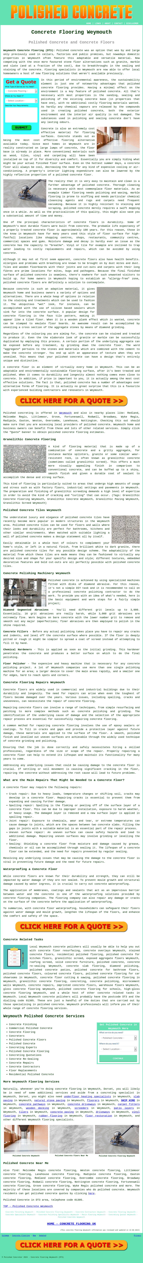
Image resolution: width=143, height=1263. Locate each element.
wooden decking (37, 1108)
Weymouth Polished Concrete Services (43, 1016)
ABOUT (108, 23)
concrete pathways (32, 1104)
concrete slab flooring (85, 966)
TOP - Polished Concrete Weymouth (28, 1206)
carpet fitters (129, 1104)
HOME (88, 23)
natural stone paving (49, 1100)
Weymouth (65, 413)
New (34, 1236)
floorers (93, 1100)
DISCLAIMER (132, 23)
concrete (81, 450)
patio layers (124, 1108)
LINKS (98, 23)
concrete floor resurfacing (59, 950)
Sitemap (5, 1236)
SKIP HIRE (128, 1100)
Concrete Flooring (21, 1236)
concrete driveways (82, 1104)
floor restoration (98, 1115)
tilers (23, 1112)
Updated (42, 1236)
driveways (103, 1112)
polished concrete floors (22, 973)
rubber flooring (50, 1115)
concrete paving (62, 1112)
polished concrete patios (50, 969)
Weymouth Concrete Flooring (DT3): (29, 50)
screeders (81, 1108)
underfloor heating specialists (87, 1096)
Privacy (137, 1236)
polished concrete (103, 1185)
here (91, 1193)
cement (130, 349)
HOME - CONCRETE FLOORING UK (71, 1223)
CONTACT (118, 23)
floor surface (60, 163)
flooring (67, 140)
